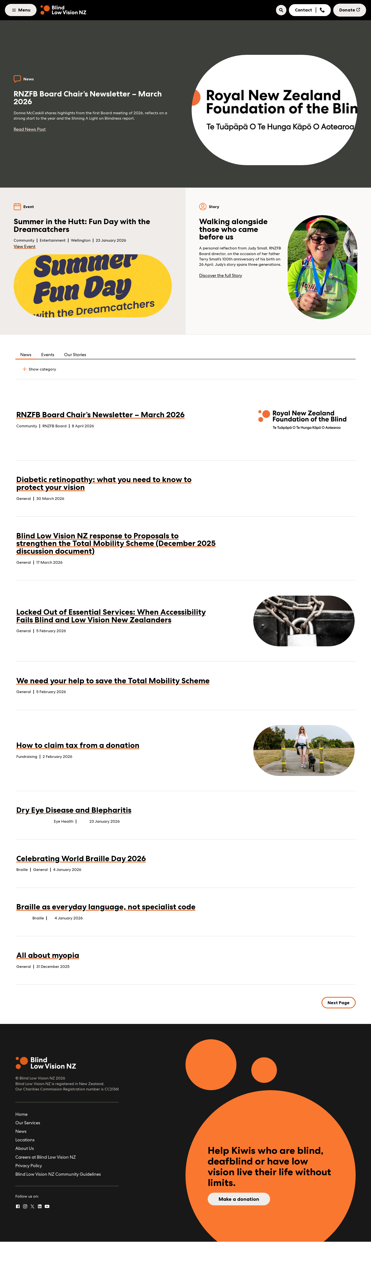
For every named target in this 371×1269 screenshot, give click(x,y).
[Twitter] (32, 1233)
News (25, 356)
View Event (26, 251)
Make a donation (239, 1227)
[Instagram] (25, 1233)
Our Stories (75, 356)
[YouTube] (47, 1233)
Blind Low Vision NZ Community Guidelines (58, 1201)
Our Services (27, 1150)
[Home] (63, 10)
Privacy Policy (28, 1193)
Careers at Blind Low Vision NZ (45, 1184)
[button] (281, 10)
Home (21, 1141)
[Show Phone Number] (322, 10)
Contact (303, 10)
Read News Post (31, 131)
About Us (24, 1176)
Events (47, 356)
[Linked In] (39, 1233)
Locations (25, 1167)
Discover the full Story (222, 286)
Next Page (338, 1029)
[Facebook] (17, 1233)
